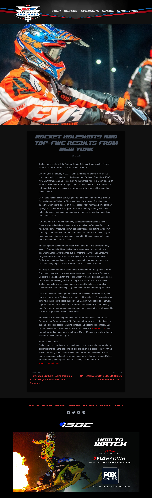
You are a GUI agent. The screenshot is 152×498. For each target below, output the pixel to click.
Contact (118, 405)
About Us (34, 405)
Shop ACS (105, 405)
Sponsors (90, 11)
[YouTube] (78, 412)
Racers (70, 11)
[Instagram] (83, 412)
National (47, 405)
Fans (133, 11)
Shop (121, 11)
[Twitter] (73, 412)
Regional (60, 405)
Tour (56, 11)
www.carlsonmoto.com (49, 363)
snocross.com (98, 328)
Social (108, 11)
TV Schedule (90, 405)
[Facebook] (68, 412)
